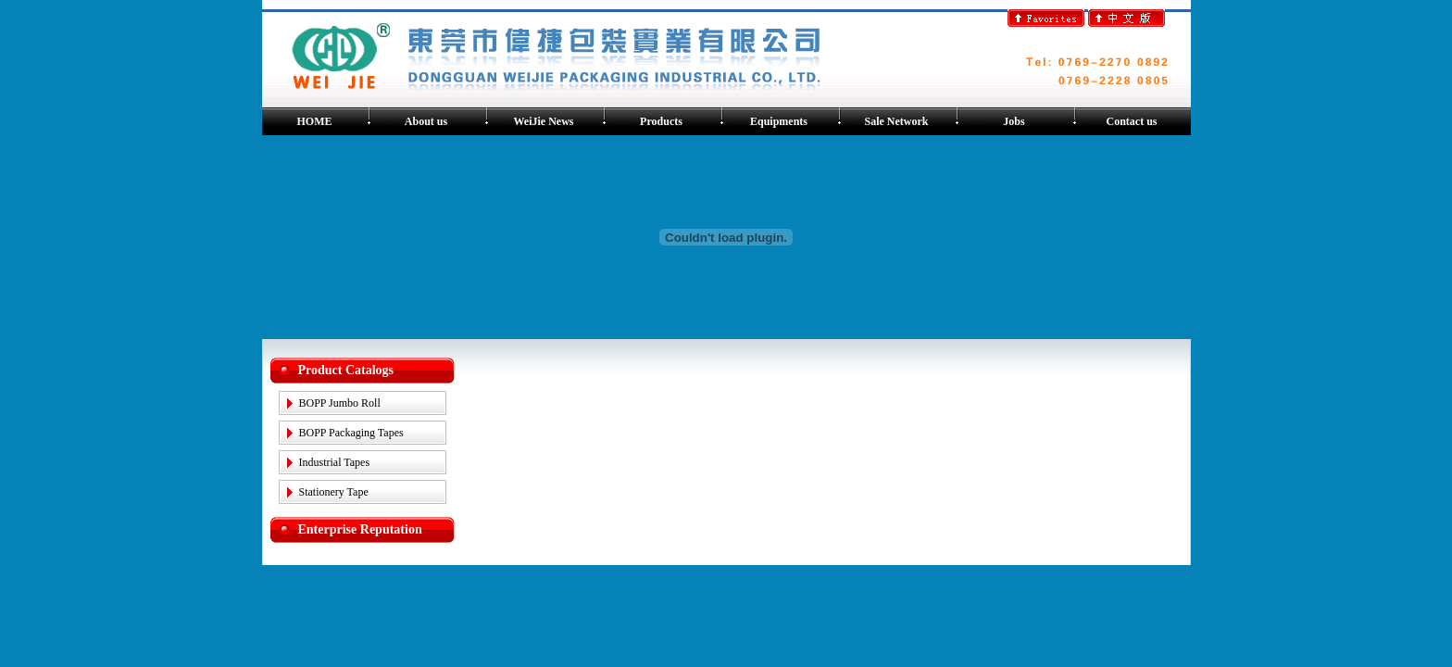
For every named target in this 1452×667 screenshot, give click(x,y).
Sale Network (897, 121)
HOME (314, 121)
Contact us (1131, 121)
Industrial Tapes (334, 462)
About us (426, 121)
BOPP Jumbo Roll (340, 402)
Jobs (1013, 121)
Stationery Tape (334, 491)
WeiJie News (544, 121)
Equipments (778, 121)
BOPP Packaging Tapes (351, 432)
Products (661, 121)
